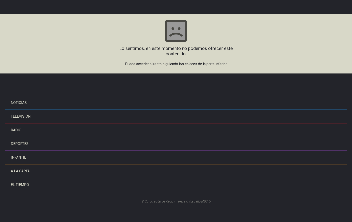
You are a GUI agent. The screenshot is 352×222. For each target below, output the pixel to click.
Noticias (19, 103)
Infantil (18, 157)
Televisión (21, 116)
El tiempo (20, 185)
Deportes (20, 144)
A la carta (20, 171)
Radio (16, 130)
